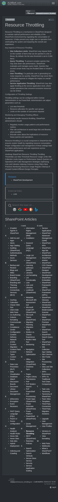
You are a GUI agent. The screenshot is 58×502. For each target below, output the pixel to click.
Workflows (46, 453)
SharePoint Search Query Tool (47, 337)
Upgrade (45, 419)
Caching (13, 300)
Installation (30, 238)
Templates (46, 401)
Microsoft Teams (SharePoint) (31, 317)
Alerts (12, 243)
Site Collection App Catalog (47, 349)
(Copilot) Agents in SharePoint (14, 230)
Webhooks (46, 446)
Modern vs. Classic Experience (30, 334)
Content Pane (15, 349)
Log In (53, 487)
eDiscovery (14, 399)
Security (29, 463)
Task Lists (46, 389)
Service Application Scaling (30, 468)
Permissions (30, 379)
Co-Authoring (15, 315)
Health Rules (15, 434)
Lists (28, 283)
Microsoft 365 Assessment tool (31, 302)
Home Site (14, 436)
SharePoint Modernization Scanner (47, 309)
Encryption (14, 401)
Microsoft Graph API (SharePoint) (31, 309)
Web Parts (46, 443)
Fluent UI (13, 419)
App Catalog (15, 245)
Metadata (29, 297)
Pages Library (31, 377)
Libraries (29, 273)
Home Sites (14, 439)
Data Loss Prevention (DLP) (14, 366)
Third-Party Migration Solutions (46, 411)
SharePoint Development (23, 180)
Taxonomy (46, 391)
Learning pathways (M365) (29, 267)
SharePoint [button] (10, 20)
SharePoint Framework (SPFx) (46, 285)
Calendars (14, 302)
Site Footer (46, 357)
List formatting (31, 275)
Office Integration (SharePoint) (31, 361)
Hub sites (13, 441)
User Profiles (47, 426)
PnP (27, 382)
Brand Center (15, 275)
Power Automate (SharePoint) (31, 406)
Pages (28, 374)
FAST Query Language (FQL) (15, 413)
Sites (44, 364)
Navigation (30, 349)
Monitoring (30, 344)
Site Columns (47, 354)
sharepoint (30, 12)
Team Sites (46, 399)
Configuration (15, 332)
